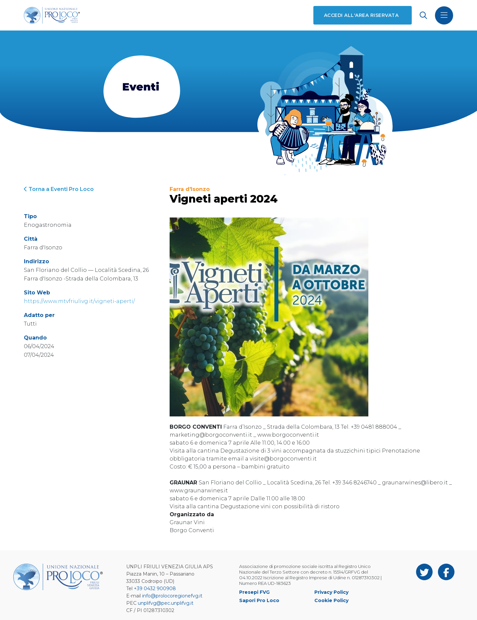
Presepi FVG (254, 592)
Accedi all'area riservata (361, 15)
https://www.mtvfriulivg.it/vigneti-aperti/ (79, 301)
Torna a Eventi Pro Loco (59, 189)
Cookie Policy (331, 600)
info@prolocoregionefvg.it (172, 596)
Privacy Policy (331, 592)
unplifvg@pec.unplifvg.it (165, 603)
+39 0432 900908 (155, 588)
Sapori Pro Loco (259, 600)
